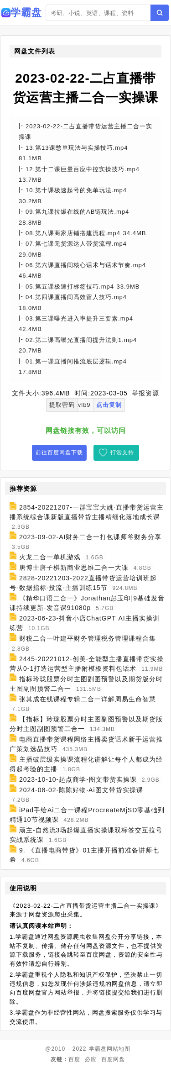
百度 (74, 1059)
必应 (91, 1059)
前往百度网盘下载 (59, 452)
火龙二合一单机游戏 (50, 557)
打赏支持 (122, 452)
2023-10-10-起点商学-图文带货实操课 (78, 779)
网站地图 (118, 1049)
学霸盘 (98, 1049)
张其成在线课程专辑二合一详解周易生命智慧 (87, 699)
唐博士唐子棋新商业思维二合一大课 (74, 567)
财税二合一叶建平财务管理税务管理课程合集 (87, 638)
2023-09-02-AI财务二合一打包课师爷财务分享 (90, 537)
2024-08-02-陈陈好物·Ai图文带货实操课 (81, 790)
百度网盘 (113, 1059)
